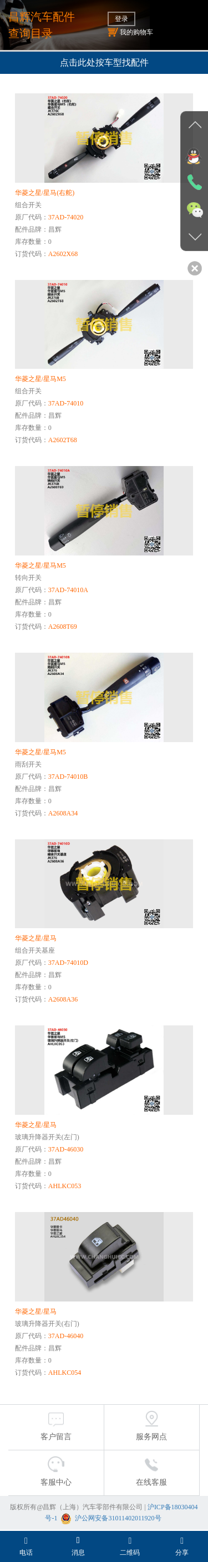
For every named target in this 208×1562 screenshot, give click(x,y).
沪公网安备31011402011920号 (118, 1518)
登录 (121, 19)
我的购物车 (130, 32)
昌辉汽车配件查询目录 (41, 25)
